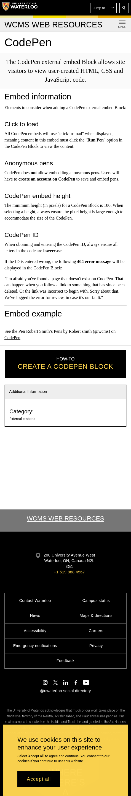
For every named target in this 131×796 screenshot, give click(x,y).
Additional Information (28, 391)
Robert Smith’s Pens (44, 331)
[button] (103, 8)
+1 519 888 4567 (69, 572)
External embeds (22, 419)
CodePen (12, 337)
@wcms (101, 331)
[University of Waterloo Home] (20, 7)
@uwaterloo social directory (65, 691)
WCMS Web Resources (65, 518)
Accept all (39, 779)
